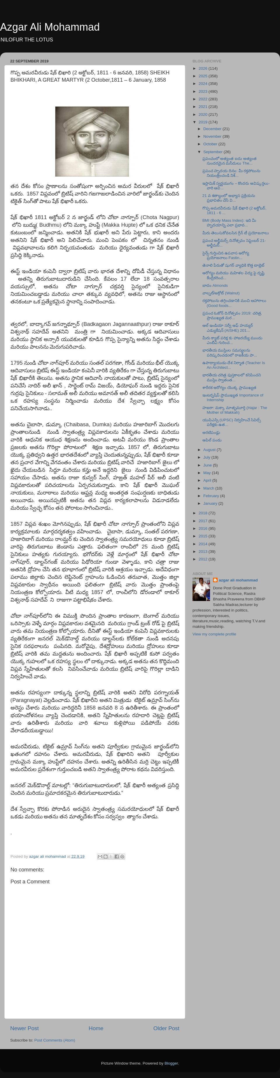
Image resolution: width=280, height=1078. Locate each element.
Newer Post (24, 1028)
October (210, 144)
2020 (204, 114)
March (209, 488)
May (207, 473)
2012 (204, 559)
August (210, 450)
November (213, 136)
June (208, 465)
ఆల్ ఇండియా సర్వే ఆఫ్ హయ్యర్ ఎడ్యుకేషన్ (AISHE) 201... (227, 327)
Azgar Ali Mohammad (50, 27)
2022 (204, 99)
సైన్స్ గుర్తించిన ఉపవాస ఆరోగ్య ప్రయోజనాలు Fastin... (225, 255)
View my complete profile (214, 634)
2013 (204, 551)
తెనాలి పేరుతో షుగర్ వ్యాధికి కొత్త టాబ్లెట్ (233, 265)
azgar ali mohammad (238, 580)
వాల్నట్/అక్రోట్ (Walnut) (221, 293)
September (213, 152)
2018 (204, 513)
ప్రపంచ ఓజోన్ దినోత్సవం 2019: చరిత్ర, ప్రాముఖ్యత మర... (232, 315)
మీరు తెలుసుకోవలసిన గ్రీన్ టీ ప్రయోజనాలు (235, 233)
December (213, 129)
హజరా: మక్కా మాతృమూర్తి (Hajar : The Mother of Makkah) (234, 410)
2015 (204, 536)
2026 (204, 68)
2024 (204, 83)
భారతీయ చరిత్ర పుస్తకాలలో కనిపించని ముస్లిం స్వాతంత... (231, 377)
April (207, 480)
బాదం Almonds (215, 285)
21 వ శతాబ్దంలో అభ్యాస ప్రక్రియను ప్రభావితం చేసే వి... (228, 197)
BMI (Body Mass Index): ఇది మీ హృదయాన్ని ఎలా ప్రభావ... (229, 222)
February (211, 496)
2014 (204, 544)
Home (96, 1028)
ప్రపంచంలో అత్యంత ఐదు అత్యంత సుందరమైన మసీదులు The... (229, 160)
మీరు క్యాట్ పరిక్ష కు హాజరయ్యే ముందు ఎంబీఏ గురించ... (232, 340)
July (207, 457)
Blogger (171, 1063)
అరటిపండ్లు (211, 432)
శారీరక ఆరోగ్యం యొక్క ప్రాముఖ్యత (229, 387)
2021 (204, 106)
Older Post (166, 1028)
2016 (204, 528)
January (210, 503)
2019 (204, 122)
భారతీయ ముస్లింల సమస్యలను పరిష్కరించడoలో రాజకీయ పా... (229, 352)
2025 (204, 76)
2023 (204, 91)
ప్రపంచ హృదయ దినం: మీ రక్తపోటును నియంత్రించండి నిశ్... (231, 173)
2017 (204, 521)
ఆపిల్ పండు (212, 440)
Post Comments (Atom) (54, 1040)
